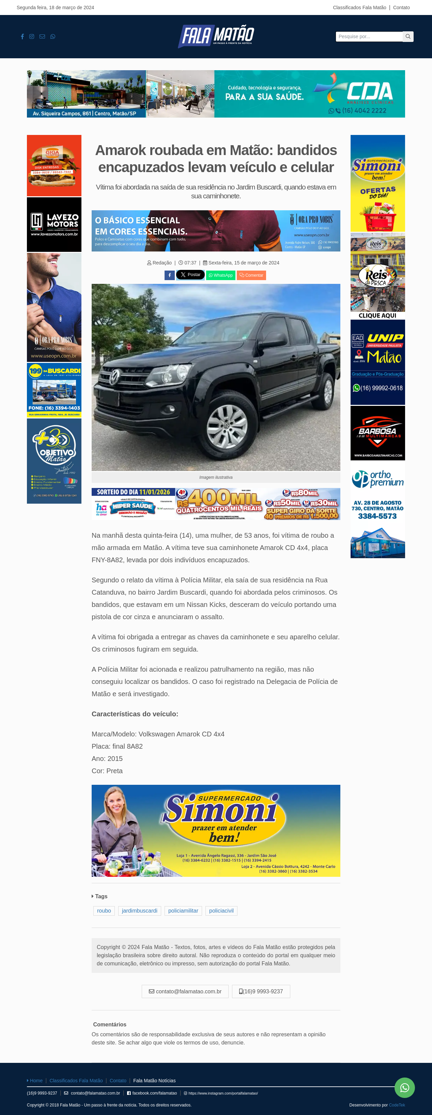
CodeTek (397, 1105)
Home (35, 1080)
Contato (401, 7)
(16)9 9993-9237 (42, 1093)
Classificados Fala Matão (359, 7)
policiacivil (221, 911)
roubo (104, 911)
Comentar (251, 275)
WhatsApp (221, 275)
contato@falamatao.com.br (92, 1093)
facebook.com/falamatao (152, 1093)
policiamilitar (183, 911)
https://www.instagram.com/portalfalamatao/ (221, 1093)
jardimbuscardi (139, 911)
